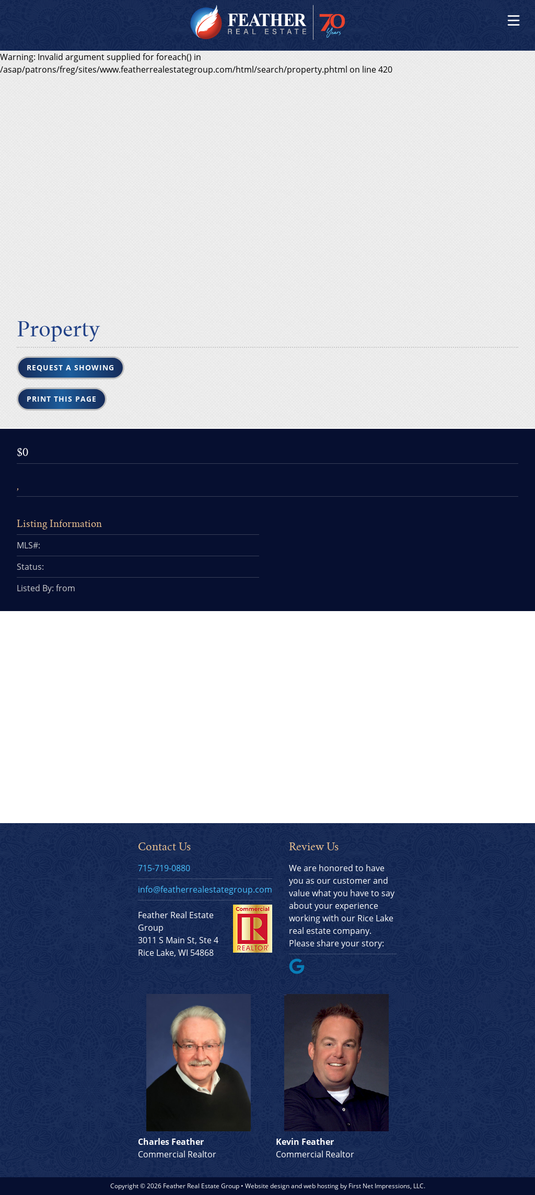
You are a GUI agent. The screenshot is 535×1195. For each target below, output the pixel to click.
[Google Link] (301, 971)
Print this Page (62, 399)
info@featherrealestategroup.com (205, 889)
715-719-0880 (164, 868)
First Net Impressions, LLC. (386, 1185)
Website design (267, 1185)
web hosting (321, 1185)
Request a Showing (70, 367)
